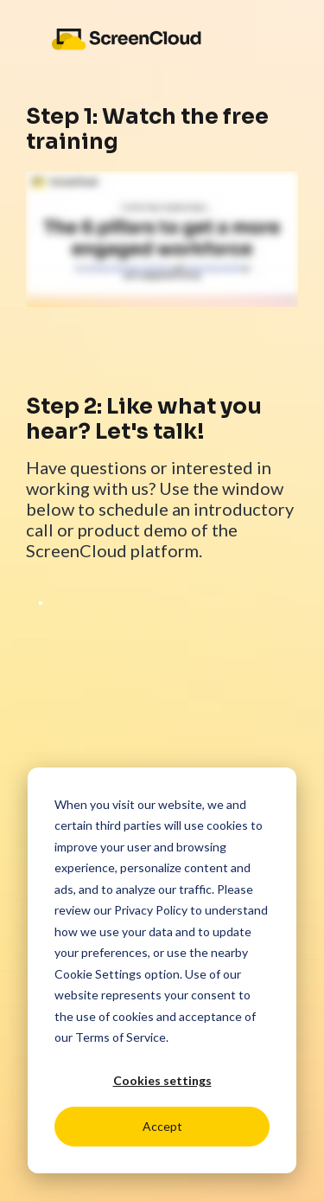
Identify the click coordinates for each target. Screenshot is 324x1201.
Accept (162, 1126)
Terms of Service (120, 1037)
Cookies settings (162, 1080)
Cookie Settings (98, 974)
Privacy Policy (150, 909)
